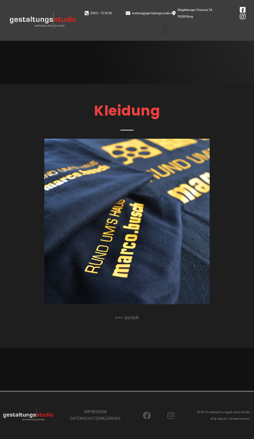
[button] (165, 30)
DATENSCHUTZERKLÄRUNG (95, 418)
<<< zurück (127, 317)
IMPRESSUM (95, 412)
